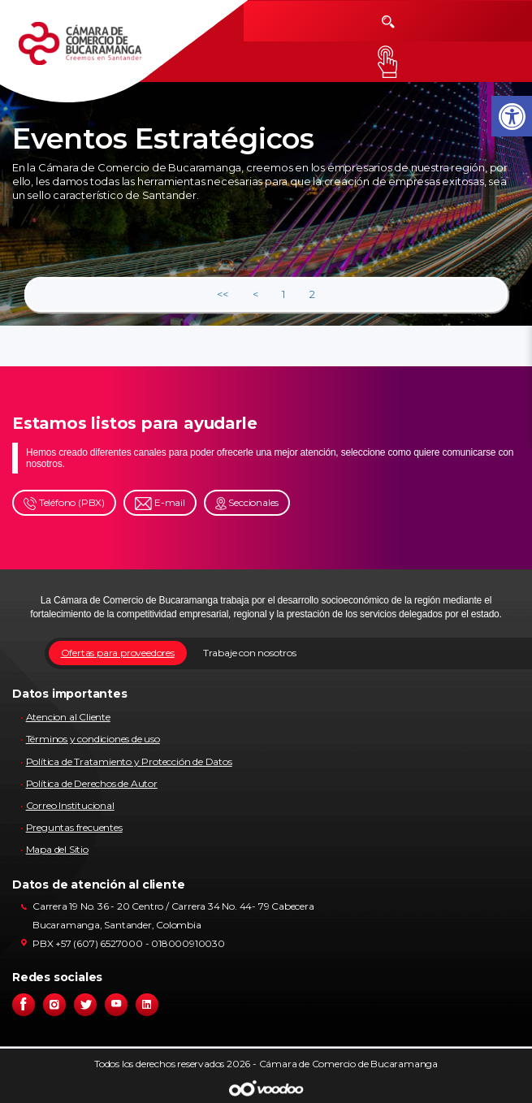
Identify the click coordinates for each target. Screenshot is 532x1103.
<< (222, 294)
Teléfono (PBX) (64, 503)
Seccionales (247, 503)
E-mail (160, 503)
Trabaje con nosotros (249, 653)
